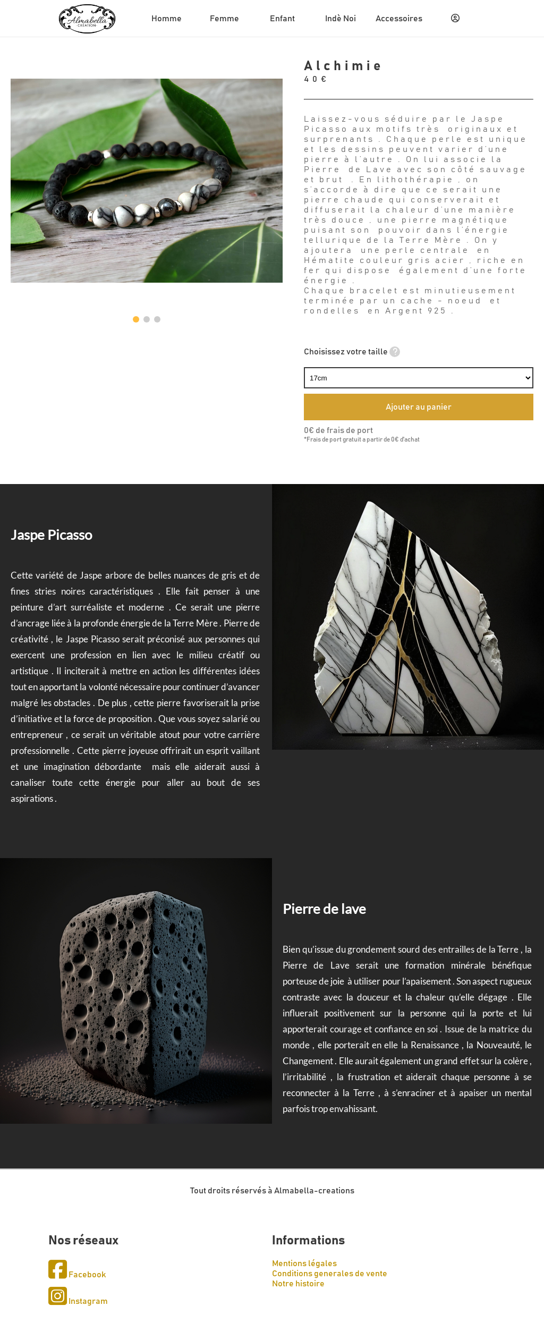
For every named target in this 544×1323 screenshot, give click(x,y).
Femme (224, 18)
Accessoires (399, 18)
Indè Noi (340, 18)
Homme (166, 18)
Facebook (77, 1274)
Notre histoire (298, 1283)
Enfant (282, 18)
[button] (136, 319)
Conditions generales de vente (329, 1273)
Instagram (78, 1301)
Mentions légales (304, 1263)
